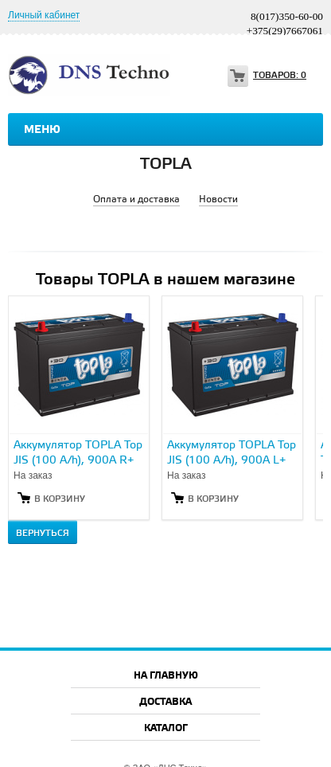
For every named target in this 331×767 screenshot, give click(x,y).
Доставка (165, 702)
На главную (166, 676)
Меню (42, 130)
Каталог (166, 728)
